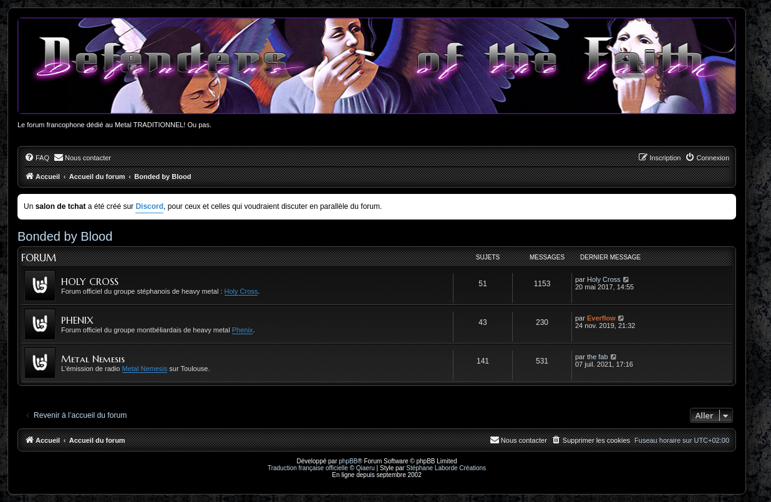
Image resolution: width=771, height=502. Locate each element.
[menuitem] (36, 157)
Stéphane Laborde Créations (446, 468)
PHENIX (77, 320)
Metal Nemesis (93, 359)
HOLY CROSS (90, 281)
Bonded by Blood (64, 236)
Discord (149, 206)
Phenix (242, 330)
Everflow (601, 318)
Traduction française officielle (308, 468)
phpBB (348, 461)
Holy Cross (241, 291)
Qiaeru (365, 468)
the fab (597, 356)
